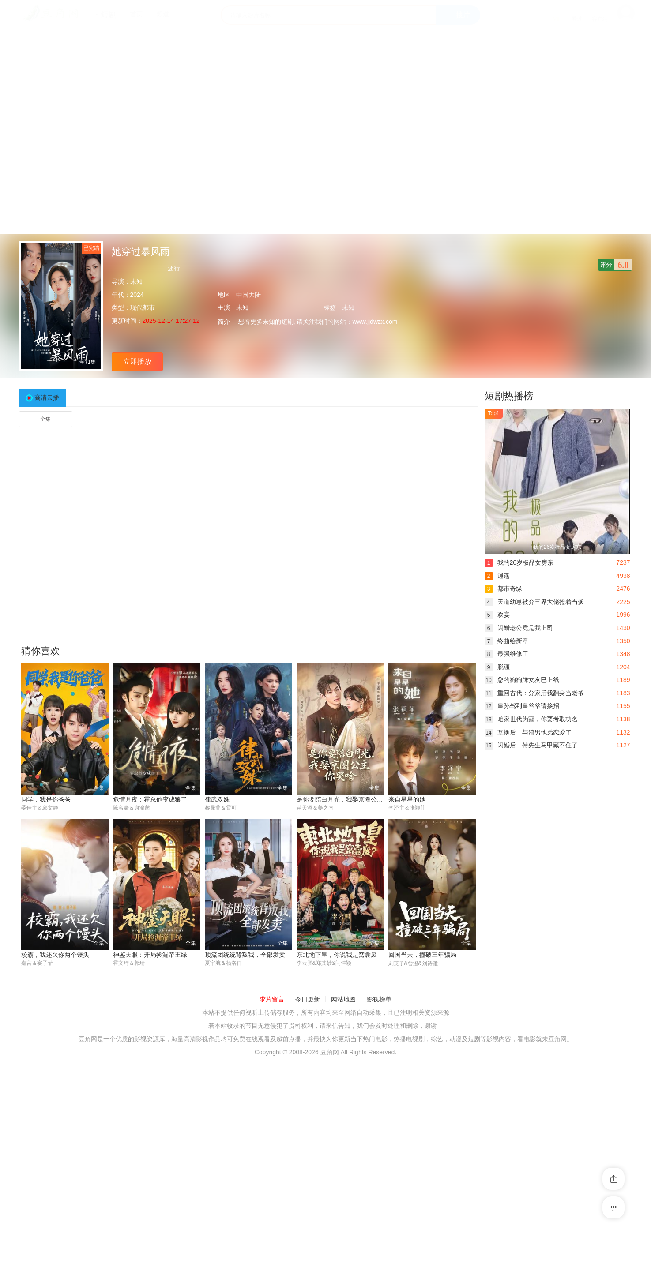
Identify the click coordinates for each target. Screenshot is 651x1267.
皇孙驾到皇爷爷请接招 (522, 705)
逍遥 (497, 575)
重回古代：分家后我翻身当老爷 (534, 693)
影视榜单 (379, 999)
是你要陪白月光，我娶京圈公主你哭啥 (349, 799)
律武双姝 (217, 799)
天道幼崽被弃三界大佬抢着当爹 (534, 601)
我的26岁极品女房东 (519, 562)
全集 (45, 419)
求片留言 (272, 999)
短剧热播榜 (509, 395)
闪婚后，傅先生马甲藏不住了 (531, 745)
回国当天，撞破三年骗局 (422, 955)
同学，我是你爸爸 (46, 799)
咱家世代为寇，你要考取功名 (531, 719)
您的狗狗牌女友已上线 (522, 679)
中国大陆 (248, 294)
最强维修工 (506, 653)
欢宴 (497, 614)
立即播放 (137, 361)
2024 (137, 294)
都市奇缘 (503, 588)
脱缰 (497, 667)
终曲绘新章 (506, 641)
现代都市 (142, 307)
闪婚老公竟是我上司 (519, 627)
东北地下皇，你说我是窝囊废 (337, 955)
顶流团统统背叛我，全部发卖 (245, 955)
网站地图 (343, 999)
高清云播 (46, 397)
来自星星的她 (406, 799)
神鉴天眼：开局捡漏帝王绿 (150, 955)
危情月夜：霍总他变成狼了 (150, 799)
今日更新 (307, 999)
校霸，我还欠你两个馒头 (55, 955)
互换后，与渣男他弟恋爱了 (528, 732)
